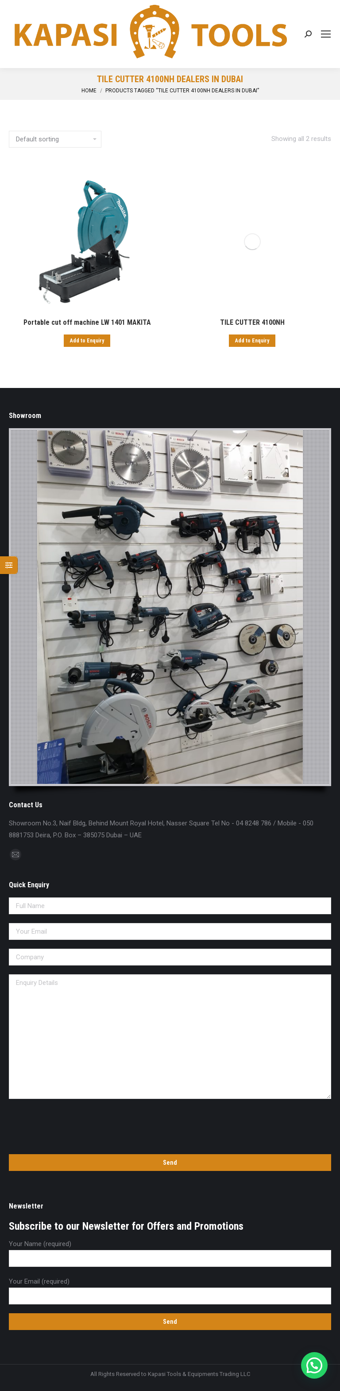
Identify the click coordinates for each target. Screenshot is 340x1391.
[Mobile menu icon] (326, 34)
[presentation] (76, 1125)
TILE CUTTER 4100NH (252, 322)
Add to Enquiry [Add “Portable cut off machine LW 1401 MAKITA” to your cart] (87, 341)
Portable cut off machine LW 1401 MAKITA (87, 322)
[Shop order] (55, 139)
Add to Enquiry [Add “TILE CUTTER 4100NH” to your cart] (252, 341)
